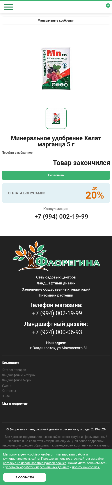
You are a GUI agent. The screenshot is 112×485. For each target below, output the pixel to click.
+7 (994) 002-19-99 (61, 216)
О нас (6, 396)
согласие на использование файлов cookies (34, 463)
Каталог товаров (14, 370)
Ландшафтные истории (18, 375)
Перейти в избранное (17, 152)
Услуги (6, 385)
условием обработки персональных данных (37, 467)
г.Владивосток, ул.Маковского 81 (59, 348)
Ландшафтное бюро (16, 380)
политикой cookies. (86, 467)
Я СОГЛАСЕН (24, 477)
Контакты (9, 390)
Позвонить (56, 175)
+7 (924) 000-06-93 (57, 332)
